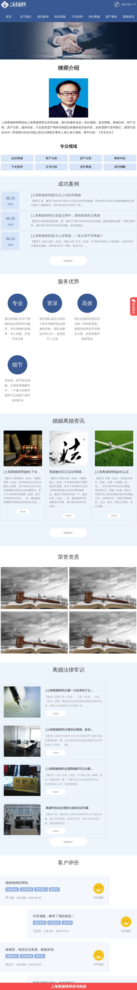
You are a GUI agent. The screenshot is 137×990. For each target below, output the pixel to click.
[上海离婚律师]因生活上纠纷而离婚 (56, 195)
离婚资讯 (128, 16)
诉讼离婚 (94, 16)
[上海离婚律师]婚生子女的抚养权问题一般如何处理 (40, 411)
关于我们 (25, 16)
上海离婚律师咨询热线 (68, 986)
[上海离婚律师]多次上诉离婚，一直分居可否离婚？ (67, 236)
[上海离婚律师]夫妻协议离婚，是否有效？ (72, 669)
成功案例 (43, 16)
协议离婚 (60, 16)
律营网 (60, 977)
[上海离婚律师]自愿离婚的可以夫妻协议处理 (74, 708)
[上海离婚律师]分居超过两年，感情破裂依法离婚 (65, 215)
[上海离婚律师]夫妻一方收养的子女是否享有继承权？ (79, 630)
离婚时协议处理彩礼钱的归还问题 (67, 747)
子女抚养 (77, 16)
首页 (8, 16)
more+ (68, 261)
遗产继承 (111, 16)
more (23, 451)
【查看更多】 (106, 132)
